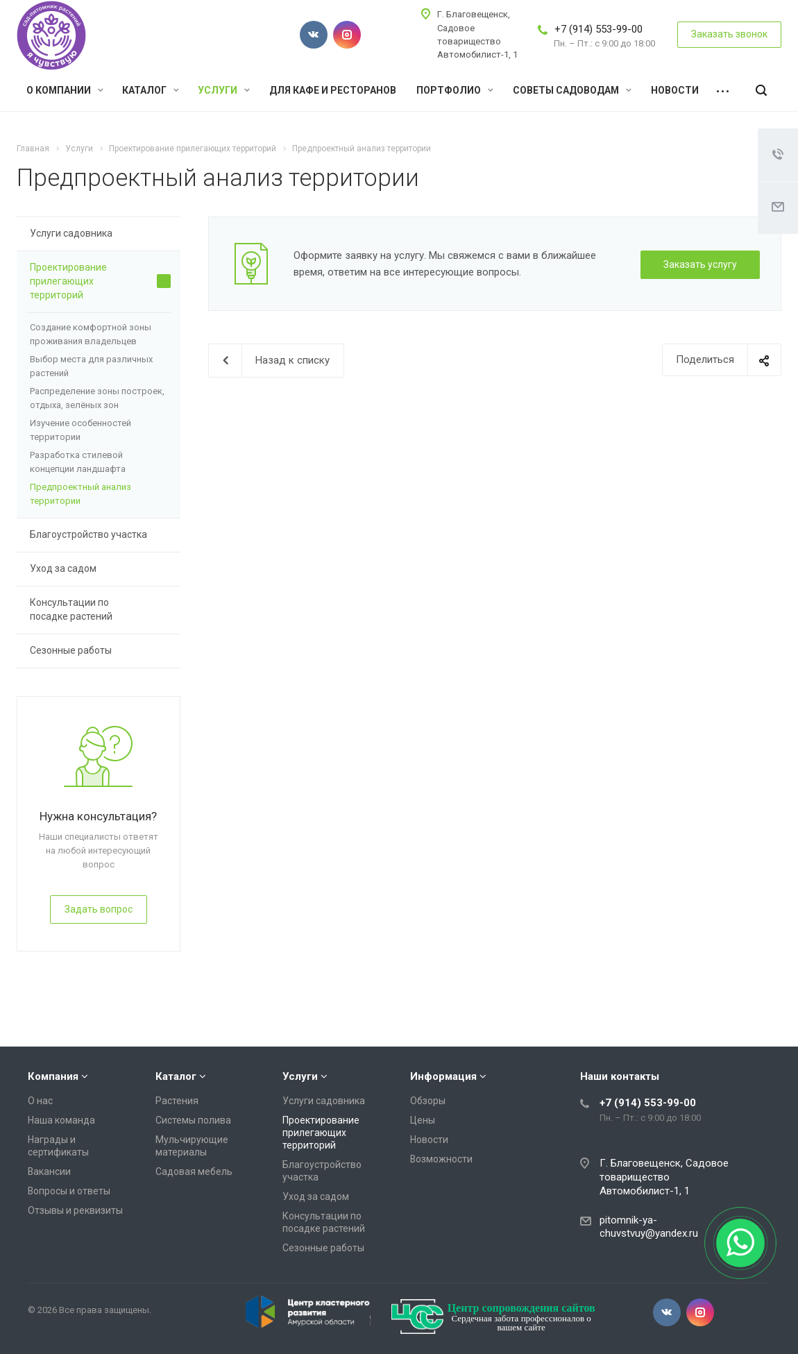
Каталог (150, 90)
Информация (443, 1076)
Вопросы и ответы (69, 1190)
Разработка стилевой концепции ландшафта (78, 462)
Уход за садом (100, 569)
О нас (40, 1100)
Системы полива (193, 1120)
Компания (53, 1076)
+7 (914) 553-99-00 (598, 29)
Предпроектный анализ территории (80, 494)
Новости (675, 90)
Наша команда (61, 1120)
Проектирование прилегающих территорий (100, 281)
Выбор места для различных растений (91, 366)
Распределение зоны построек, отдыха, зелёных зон (97, 398)
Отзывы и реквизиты (75, 1210)
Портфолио (454, 90)
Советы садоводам (572, 90)
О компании (64, 90)
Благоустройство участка (100, 535)
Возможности (441, 1159)
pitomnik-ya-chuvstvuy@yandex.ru (649, 1226)
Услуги (224, 90)
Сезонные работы (100, 651)
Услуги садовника (100, 234)
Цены (422, 1120)
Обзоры (427, 1100)
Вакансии (49, 1171)
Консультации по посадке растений (100, 609)
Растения (176, 1100)
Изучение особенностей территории (80, 430)
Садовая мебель (193, 1171)
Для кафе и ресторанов (332, 90)
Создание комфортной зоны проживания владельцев (90, 334)
